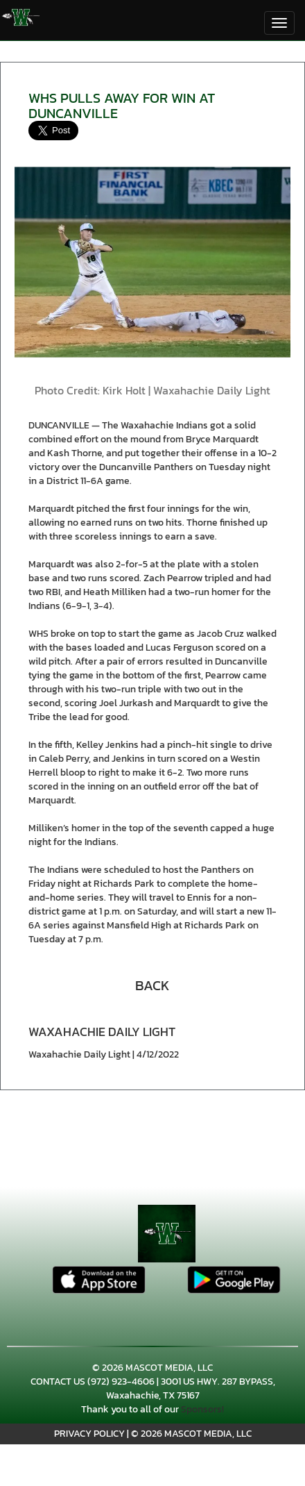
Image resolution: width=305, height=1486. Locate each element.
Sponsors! (202, 1409)
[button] (152, 984)
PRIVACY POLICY (89, 1433)
